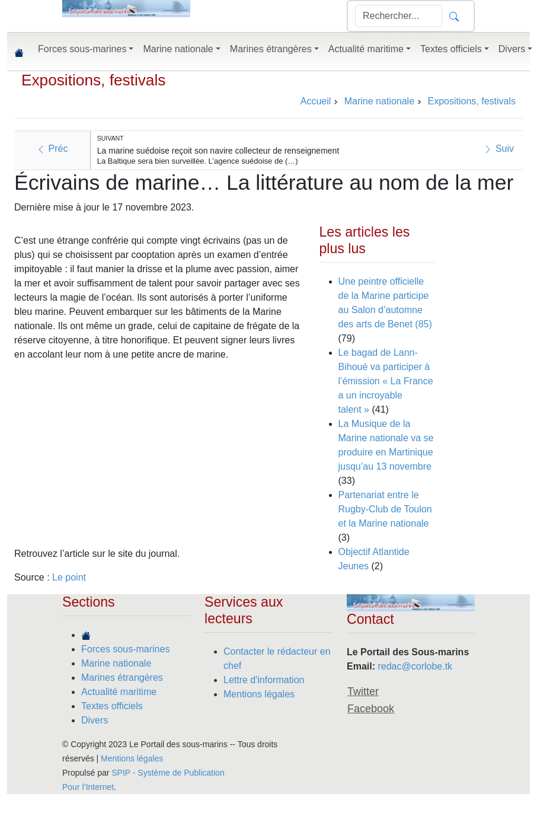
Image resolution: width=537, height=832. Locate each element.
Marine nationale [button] (178, 49)
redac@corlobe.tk (415, 666)
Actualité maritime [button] (366, 49)
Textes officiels (112, 706)
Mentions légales (259, 694)
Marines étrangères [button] (271, 49)
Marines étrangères (122, 677)
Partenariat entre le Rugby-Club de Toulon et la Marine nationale (385, 509)
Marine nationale (116, 663)
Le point (69, 577)
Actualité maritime (118, 692)
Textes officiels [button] (451, 49)
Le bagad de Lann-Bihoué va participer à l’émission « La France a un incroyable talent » (385, 381)
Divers (94, 720)
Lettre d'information (263, 680)
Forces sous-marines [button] (82, 49)
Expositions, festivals (93, 80)
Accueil (316, 101)
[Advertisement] (151, 454)
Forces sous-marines (125, 649)
